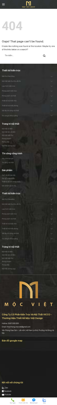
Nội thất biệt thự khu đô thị (11, 81)
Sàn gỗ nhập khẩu (8, 178)
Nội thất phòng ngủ (9, 146)
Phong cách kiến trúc (9, 91)
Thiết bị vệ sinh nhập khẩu (11, 182)
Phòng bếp (5, 142)
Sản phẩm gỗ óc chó (9, 186)
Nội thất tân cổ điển (8, 132)
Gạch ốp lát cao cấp (8, 175)
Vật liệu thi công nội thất (10, 110)
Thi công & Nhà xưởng (10, 116)
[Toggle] (51, 76)
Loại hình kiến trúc (8, 86)
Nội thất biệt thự (7, 135)
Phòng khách (6, 138)
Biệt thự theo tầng (8, 76)
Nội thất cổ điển (7, 129)
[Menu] (3, 4)
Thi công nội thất (8, 162)
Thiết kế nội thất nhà (9, 101)
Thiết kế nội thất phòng (10, 106)
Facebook (6, 391)
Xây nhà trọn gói (7, 158)
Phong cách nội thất (9, 96)
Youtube (6, 395)
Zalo (5, 388)
